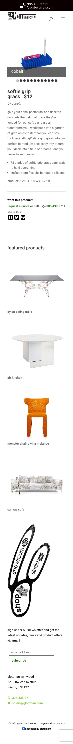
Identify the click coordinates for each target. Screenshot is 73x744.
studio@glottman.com (25, 703)
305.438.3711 (37, 4)
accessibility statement (38, 729)
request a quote (18, 206)
